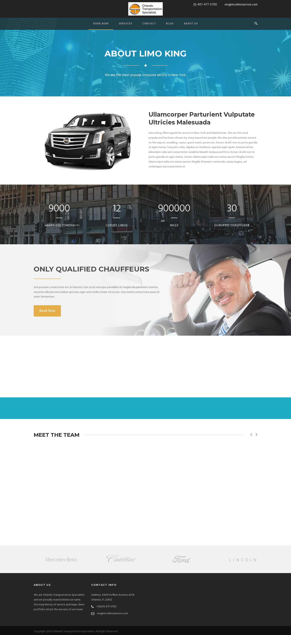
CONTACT (149, 24)
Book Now (47, 311)
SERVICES (125, 24)
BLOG (170, 24)
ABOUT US (191, 24)
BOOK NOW (101, 24)
